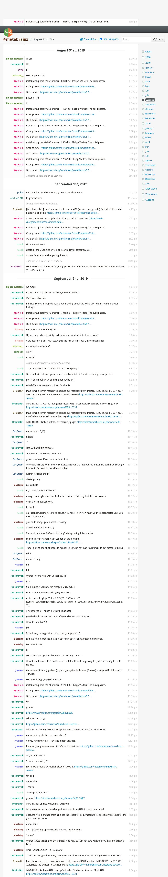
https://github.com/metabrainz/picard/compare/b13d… (68, 122)
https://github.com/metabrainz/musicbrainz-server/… (95, 390)
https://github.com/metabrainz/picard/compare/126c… (68, 207)
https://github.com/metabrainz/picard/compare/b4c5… (68, 292)
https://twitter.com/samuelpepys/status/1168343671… (54, 516)
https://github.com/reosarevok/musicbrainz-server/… (53, 698)
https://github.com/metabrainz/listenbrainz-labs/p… (73, 187)
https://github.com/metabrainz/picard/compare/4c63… (68, 105)
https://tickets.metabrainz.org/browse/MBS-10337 (51, 381)
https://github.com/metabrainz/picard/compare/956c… (68, 138)
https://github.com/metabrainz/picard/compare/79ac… (68, 664)
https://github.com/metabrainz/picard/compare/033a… (68, 88)
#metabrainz (15, 13)
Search (158, 13)
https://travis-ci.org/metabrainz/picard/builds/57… (65, 66)
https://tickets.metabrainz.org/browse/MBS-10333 (60, 772)
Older (148, 25)
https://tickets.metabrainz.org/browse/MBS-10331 (51, 848)
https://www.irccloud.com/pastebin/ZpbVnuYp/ (49, 687)
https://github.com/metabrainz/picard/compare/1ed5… (68, 60)
